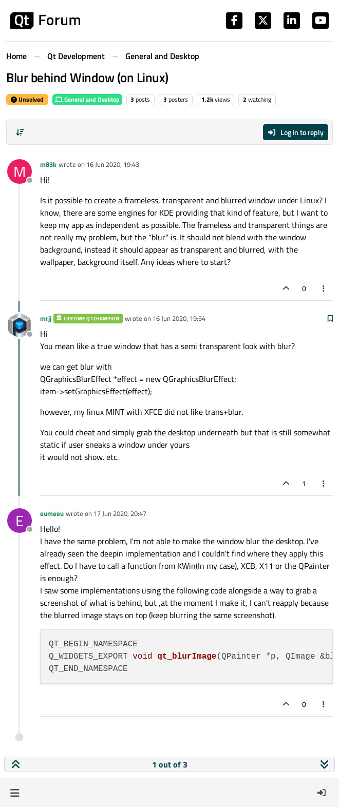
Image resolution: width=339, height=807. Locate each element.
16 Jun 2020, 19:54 (179, 318)
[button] (14, 792)
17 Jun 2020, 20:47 (119, 513)
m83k (48, 164)
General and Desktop (87, 99)
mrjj (45, 318)
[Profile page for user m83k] (19, 171)
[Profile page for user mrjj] (19, 325)
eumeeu (52, 513)
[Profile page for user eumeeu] (19, 520)
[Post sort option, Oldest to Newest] (20, 132)
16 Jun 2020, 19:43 (112, 164)
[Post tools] (324, 288)
